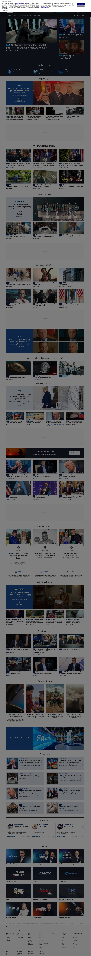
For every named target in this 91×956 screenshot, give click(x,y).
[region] (45, 6)
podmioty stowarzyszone (20, 3)
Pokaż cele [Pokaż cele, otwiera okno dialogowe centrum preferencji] (81, 7)
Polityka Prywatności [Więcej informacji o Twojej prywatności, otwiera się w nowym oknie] (5, 10)
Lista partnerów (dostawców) (45, 7)
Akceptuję (81, 4)
